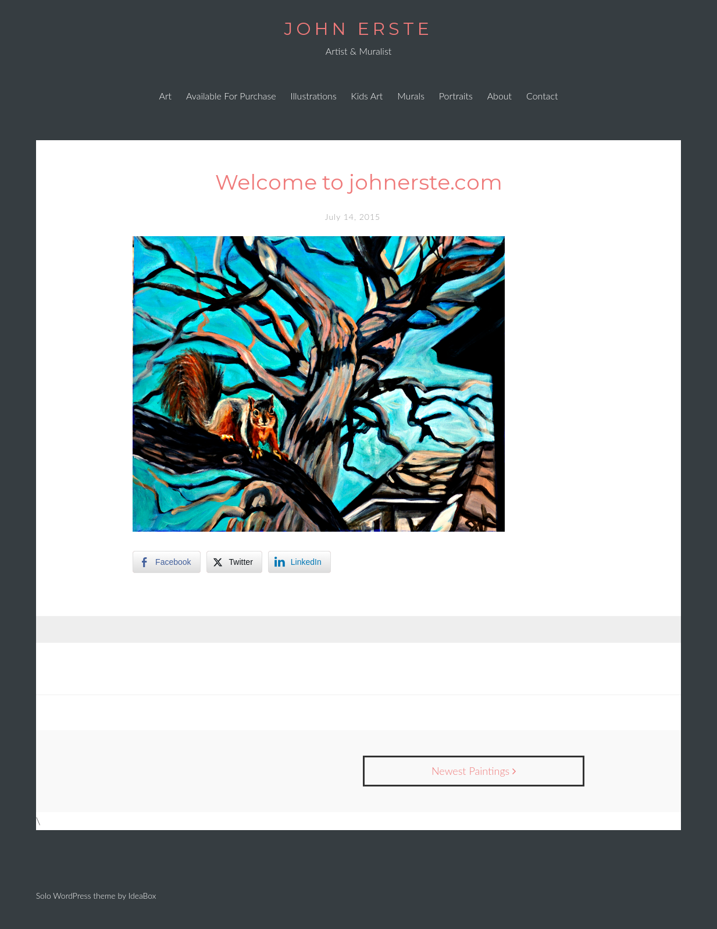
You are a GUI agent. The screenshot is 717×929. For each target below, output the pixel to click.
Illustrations (314, 95)
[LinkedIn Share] (299, 562)
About (499, 95)
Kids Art (367, 95)
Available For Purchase (231, 95)
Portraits (456, 95)
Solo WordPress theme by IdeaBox (96, 895)
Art (165, 95)
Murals (411, 95)
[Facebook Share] (166, 562)
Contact (542, 95)
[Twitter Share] (234, 562)
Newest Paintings (473, 770)
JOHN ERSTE (358, 29)
